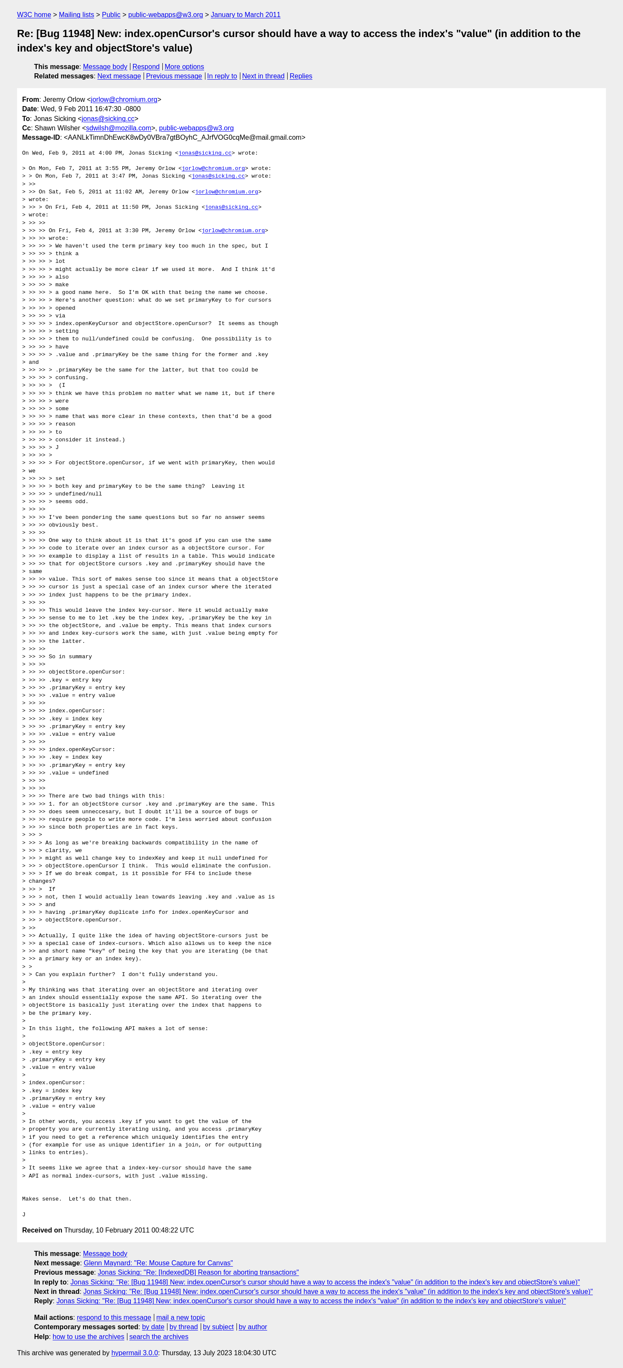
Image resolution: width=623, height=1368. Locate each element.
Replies (301, 76)
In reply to (222, 76)
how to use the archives (88, 1336)
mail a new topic (180, 1317)
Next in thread (263, 76)
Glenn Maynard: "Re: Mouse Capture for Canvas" (158, 1263)
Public (111, 14)
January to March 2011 (246, 14)
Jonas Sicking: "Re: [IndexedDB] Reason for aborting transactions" (198, 1272)
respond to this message (114, 1317)
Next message (119, 76)
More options (185, 66)
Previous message (174, 76)
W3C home (34, 14)
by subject (218, 1327)
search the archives (159, 1336)
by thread (184, 1327)
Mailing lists (76, 14)
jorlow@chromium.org (124, 99)
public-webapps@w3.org (165, 14)
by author (253, 1327)
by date (153, 1327)
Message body (105, 66)
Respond (146, 66)
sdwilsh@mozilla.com (118, 128)
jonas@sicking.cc (108, 118)
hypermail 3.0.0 (134, 1352)
